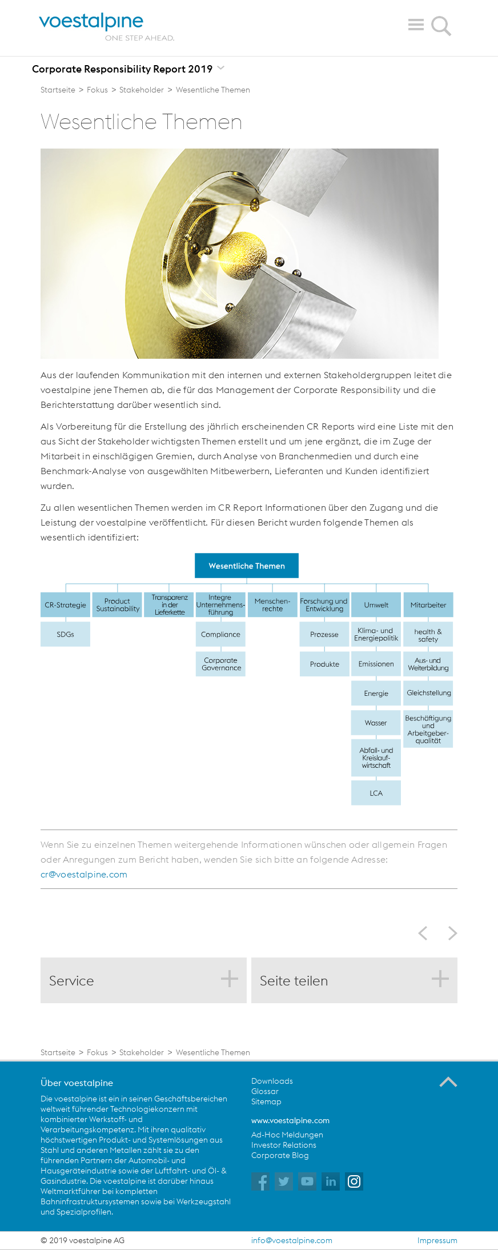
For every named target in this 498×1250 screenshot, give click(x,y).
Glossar (265, 1091)
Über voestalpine (77, 1082)
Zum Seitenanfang (448, 1082)
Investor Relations (283, 1145)
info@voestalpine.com (291, 1240)
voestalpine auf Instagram (354, 1181)
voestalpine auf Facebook (260, 1181)
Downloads (272, 1081)
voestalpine (107, 27)
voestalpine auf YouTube (307, 1181)
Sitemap (266, 1101)
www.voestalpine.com (290, 1120)
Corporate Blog (280, 1155)
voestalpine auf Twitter (284, 1181)
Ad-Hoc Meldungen (287, 1134)
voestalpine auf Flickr (331, 1181)
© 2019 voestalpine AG (82, 1240)
